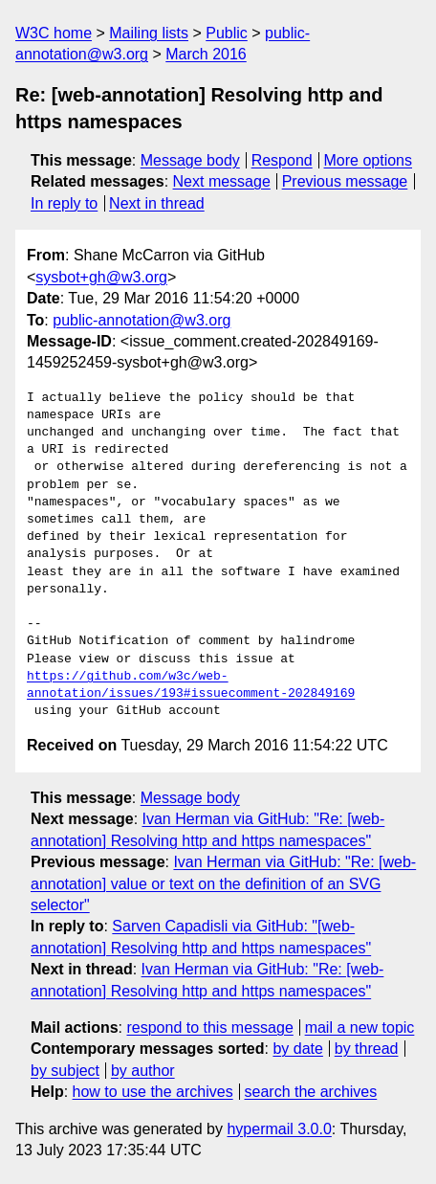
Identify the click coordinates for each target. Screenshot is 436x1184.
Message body (190, 160)
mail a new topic (360, 1027)
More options (368, 160)
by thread (367, 1048)
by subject (65, 1070)
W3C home (53, 33)
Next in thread (157, 203)
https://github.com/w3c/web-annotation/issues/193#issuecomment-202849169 (191, 685)
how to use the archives (153, 1091)
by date (297, 1048)
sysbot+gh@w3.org (101, 277)
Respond (282, 160)
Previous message (345, 181)
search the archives (311, 1091)
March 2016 (206, 54)
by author (143, 1070)
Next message (222, 181)
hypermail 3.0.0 (279, 1129)
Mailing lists (148, 33)
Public (227, 33)
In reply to (64, 203)
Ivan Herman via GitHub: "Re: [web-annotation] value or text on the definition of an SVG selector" (223, 883)
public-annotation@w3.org (141, 320)
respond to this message (209, 1027)
